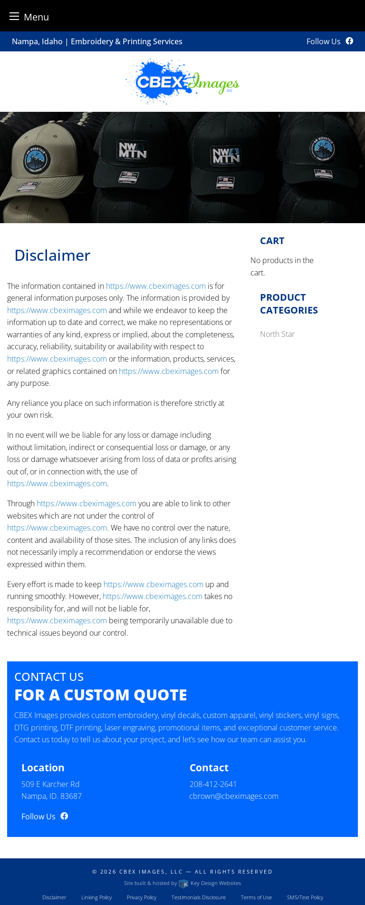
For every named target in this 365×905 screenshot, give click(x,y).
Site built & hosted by (182, 882)
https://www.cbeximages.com (156, 286)
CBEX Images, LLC (151, 871)
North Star (277, 334)
